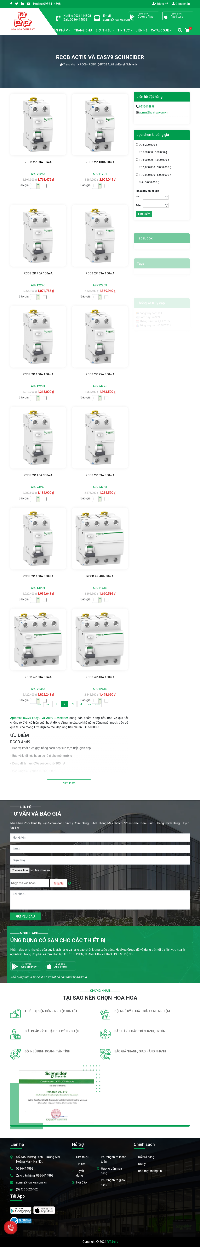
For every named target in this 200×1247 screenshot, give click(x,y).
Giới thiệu (103, 30)
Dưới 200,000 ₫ (146, 144)
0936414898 (47, 4)
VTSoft (112, 1242)
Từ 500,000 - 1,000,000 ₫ (152, 159)
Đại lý (142, 1164)
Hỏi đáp (81, 1182)
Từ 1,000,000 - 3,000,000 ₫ (153, 167)
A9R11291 (100, 174)
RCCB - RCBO (86, 64)
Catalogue (160, 30)
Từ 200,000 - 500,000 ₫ (151, 152)
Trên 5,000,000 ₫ (147, 182)
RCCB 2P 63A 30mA (38, 162)
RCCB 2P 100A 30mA (100, 162)
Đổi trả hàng (146, 1157)
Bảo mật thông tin (150, 1171)
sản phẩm (57, 30)
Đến (138, 205)
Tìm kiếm (144, 214)
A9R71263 (38, 174)
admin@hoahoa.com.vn (153, 112)
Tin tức (123, 30)
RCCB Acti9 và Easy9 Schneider (118, 64)
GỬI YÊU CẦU (25, 1084)
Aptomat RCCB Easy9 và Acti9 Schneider (39, 718)
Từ (138, 197)
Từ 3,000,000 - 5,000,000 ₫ (153, 174)
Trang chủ (83, 30)
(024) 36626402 (27, 1189)
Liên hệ (141, 30)
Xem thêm (69, 782)
